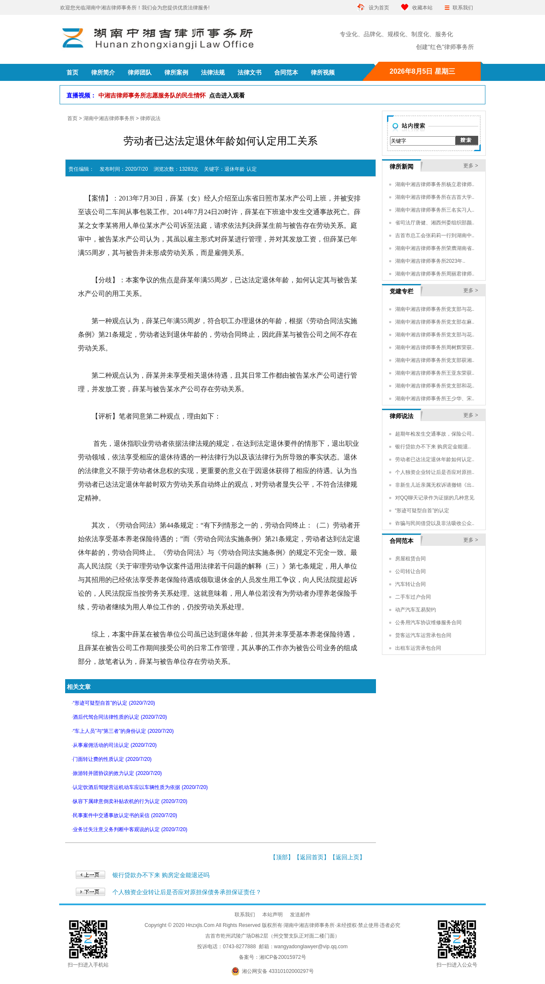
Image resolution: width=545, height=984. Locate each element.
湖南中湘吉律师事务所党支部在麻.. (435, 322)
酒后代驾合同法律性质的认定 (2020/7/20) (120, 717)
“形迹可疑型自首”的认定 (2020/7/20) (114, 703)
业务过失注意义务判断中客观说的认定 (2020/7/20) (130, 829)
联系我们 (463, 8)
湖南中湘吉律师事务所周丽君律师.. (435, 274)
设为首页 (379, 8)
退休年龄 (234, 169)
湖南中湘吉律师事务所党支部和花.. (435, 386)
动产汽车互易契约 (415, 610)
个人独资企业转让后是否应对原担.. (435, 472)
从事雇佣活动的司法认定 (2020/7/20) (115, 745)
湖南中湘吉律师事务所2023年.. (430, 261)
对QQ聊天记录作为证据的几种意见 (435, 498)
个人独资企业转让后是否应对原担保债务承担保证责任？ (186, 892)
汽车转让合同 (410, 584)
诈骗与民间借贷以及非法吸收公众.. (435, 523)
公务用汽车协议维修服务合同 (428, 622)
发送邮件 (300, 915)
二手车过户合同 (413, 597)
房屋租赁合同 (410, 559)
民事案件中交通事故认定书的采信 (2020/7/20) (125, 815)
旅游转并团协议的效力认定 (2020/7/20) (117, 773)
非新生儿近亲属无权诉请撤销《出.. (435, 485)
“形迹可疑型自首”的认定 (422, 511)
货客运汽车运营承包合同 (423, 635)
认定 (252, 169)
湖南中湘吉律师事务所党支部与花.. (435, 309)
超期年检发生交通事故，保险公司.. (435, 434)
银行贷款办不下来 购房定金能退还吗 (160, 875)
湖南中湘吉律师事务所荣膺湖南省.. (435, 248)
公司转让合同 (410, 571)
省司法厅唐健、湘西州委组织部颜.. (435, 223)
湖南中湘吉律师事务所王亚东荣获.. (435, 373)
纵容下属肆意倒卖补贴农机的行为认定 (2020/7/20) (130, 801)
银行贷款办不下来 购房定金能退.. (433, 447)
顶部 (282, 857)
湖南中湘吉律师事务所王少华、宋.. (435, 399)
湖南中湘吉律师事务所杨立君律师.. (435, 184)
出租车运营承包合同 (418, 648)
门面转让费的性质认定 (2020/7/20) (112, 759)
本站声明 (272, 915)
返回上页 (347, 857)
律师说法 (150, 118)
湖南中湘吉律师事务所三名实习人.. (435, 210)
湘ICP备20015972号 (282, 957)
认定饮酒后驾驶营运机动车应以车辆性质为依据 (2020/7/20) (140, 787)
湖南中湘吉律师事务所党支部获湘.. (435, 360)
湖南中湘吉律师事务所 (109, 118)
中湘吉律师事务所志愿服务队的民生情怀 (171, 95)
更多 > (470, 166)
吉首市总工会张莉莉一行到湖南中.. (435, 235)
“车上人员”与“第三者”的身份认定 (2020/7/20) (123, 731)
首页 (72, 118)
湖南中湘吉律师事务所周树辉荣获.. (435, 347)
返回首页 (312, 857)
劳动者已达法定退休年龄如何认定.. (435, 459)
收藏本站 (422, 8)
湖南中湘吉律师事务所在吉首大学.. (435, 197)
